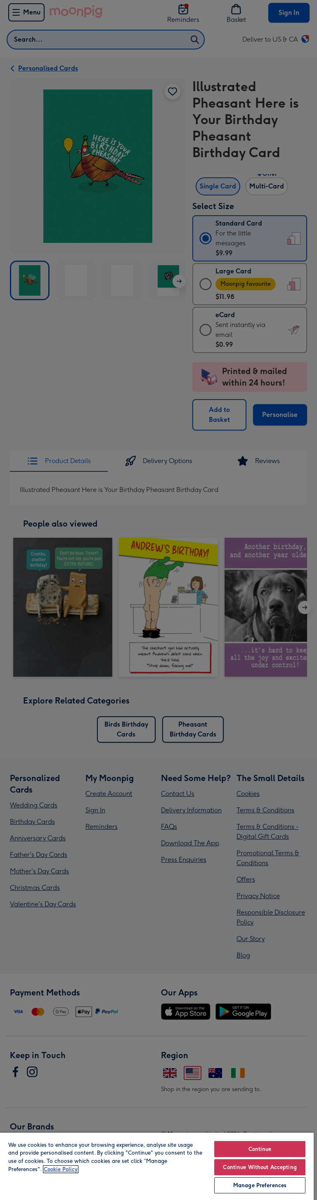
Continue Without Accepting (259, 1167)
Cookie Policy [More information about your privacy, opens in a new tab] (61, 1169)
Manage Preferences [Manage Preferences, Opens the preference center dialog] (259, 1185)
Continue (260, 1149)
